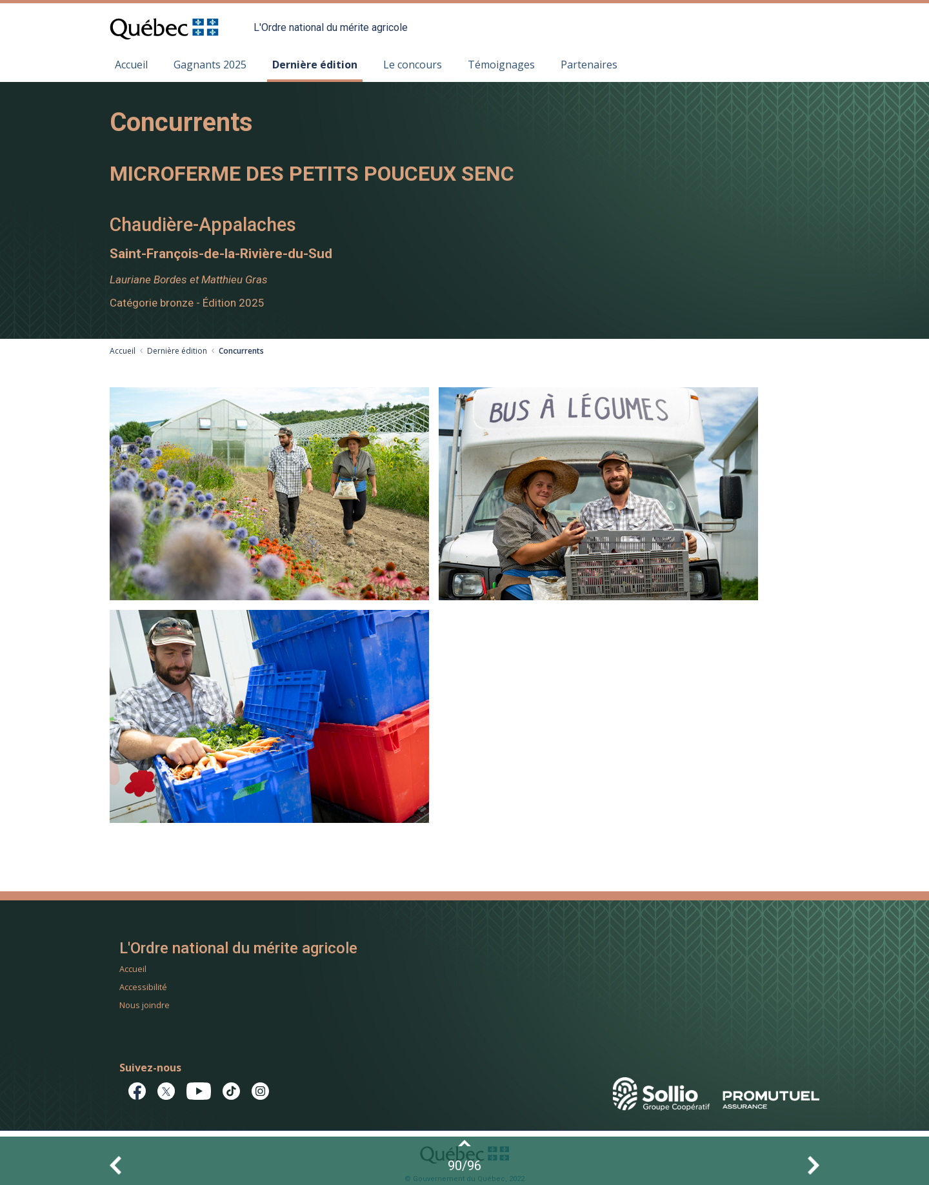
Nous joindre (144, 1005)
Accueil (131, 64)
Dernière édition (314, 64)
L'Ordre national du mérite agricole (331, 27)
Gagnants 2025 (210, 64)
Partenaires (589, 64)
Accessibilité (143, 987)
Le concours (412, 64)
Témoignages (501, 64)
